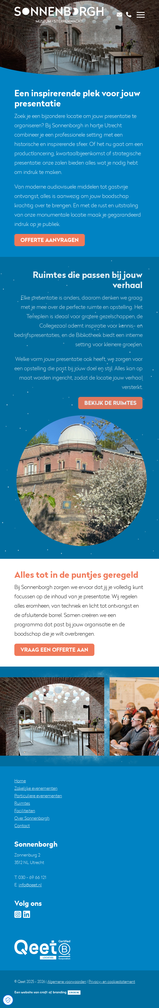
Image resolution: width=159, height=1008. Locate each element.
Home (20, 781)
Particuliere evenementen (38, 796)
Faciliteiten (24, 811)
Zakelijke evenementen (35, 788)
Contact (22, 825)
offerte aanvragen (49, 240)
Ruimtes (22, 803)
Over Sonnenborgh (31, 818)
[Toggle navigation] (141, 15)
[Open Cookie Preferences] (8, 1000)
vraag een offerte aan (54, 650)
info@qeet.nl (30, 885)
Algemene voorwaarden (66, 981)
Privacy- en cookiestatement (112, 981)
